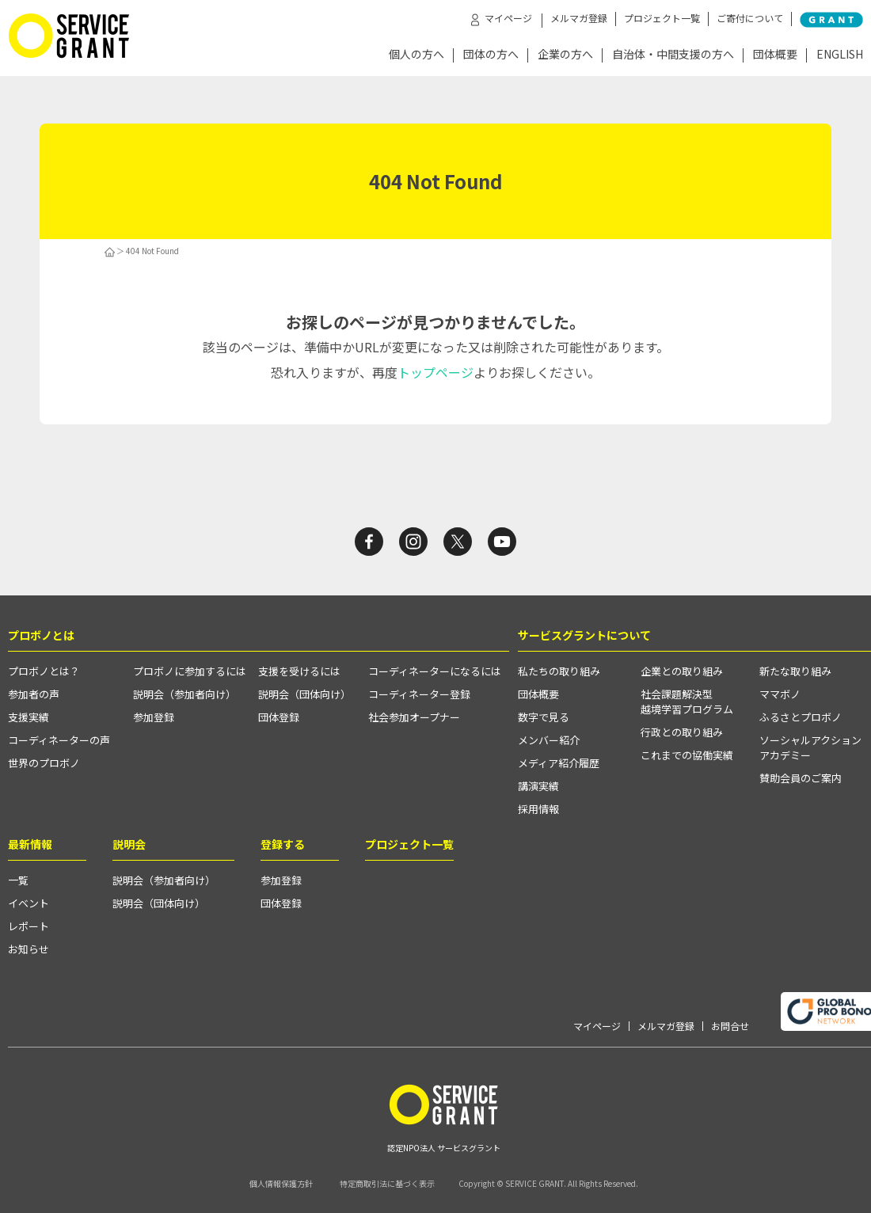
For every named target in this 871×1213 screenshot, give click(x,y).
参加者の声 (33, 694)
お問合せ (730, 1026)
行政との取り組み (682, 732)
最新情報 (30, 844)
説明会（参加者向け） (184, 694)
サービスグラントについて (584, 635)
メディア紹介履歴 (558, 762)
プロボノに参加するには (189, 671)
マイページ (597, 1026)
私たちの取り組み (559, 671)
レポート (28, 926)
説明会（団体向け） (304, 694)
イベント (28, 903)
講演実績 (538, 785)
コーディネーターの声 (59, 739)
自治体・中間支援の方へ (673, 55)
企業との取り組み (682, 671)
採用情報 (538, 808)
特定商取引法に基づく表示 (387, 1183)
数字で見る (543, 716)
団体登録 (278, 716)
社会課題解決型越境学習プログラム (687, 701)
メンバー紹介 (549, 739)
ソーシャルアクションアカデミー (810, 747)
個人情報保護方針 (281, 1183)
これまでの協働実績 (687, 754)
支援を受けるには (299, 671)
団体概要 (775, 55)
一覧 (18, 880)
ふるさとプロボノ (800, 716)
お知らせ (28, 948)
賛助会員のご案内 (800, 777)
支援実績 (28, 716)
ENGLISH (839, 55)
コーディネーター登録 (419, 694)
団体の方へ (491, 55)
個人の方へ (416, 55)
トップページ (435, 372)
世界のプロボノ (44, 762)
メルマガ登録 (578, 18)
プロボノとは (41, 635)
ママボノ (780, 694)
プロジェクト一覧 (662, 18)
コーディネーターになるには (434, 671)
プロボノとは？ (44, 671)
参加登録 (153, 716)
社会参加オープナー (414, 716)
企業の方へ (565, 55)
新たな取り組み (795, 671)
